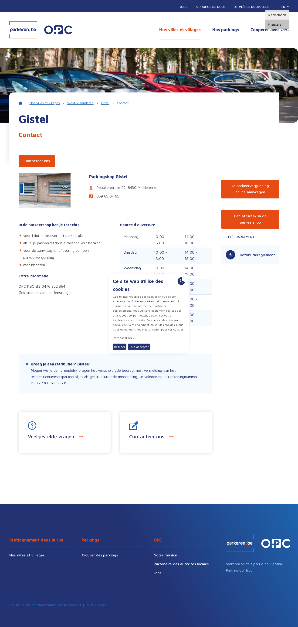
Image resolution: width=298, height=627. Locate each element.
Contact (123, 103)
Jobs (183, 7)
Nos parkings (225, 29)
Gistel (105, 103)
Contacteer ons (37, 161)
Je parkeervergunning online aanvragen (250, 189)
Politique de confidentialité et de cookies (45, 605)
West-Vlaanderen (80, 103)
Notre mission (165, 555)
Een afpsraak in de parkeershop (250, 219)
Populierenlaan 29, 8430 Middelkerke (123, 187)
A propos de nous (211, 7)
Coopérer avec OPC (270, 29)
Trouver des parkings (99, 555)
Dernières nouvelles (251, 7)
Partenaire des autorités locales (181, 564)
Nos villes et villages (180, 29)
